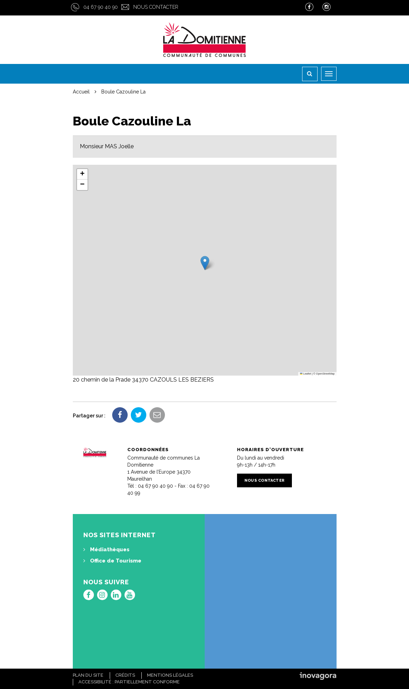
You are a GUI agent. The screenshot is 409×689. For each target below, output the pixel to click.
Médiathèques (106, 549)
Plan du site (88, 675)
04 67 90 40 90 (100, 7)
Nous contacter (155, 7)
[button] (204, 263)
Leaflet (305, 373)
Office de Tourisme (112, 561)
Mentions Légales (170, 675)
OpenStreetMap (325, 373)
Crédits (125, 675)
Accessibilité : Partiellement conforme (129, 681)
